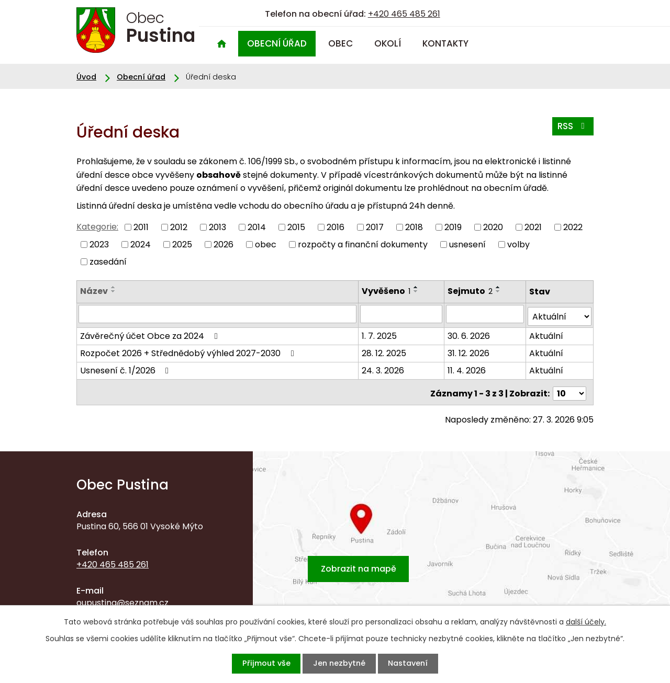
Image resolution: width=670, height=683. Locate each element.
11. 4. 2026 (467, 368)
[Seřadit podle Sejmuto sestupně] (499, 291)
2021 (533, 227)
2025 (182, 244)
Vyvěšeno (387, 291)
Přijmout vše (259, 663)
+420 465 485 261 (404, 14)
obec (265, 244)
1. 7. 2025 (380, 333)
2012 (178, 227)
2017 (375, 227)
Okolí (387, 43)
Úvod (221, 43)
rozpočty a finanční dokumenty (363, 244)
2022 (573, 227)
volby (518, 244)
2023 (99, 244)
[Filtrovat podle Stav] (559, 314)
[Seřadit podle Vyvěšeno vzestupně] (417, 287)
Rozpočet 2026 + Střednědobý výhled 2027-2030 (188, 351)
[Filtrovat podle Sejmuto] (485, 314)
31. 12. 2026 (469, 351)
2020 (493, 227)
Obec (340, 43)
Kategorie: (97, 227)
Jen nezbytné (338, 663)
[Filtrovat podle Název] (218, 314)
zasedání (108, 261)
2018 (414, 227)
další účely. (586, 621)
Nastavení (414, 663)
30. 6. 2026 (469, 333)
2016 (335, 227)
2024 (140, 244)
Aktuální (546, 333)
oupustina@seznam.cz (122, 597)
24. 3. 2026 (384, 368)
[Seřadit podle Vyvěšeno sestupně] (417, 291)
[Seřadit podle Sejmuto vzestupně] (499, 287)
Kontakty (445, 43)
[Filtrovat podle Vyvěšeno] (402, 314)
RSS (571, 128)
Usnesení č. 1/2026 (126, 368)
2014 (257, 227)
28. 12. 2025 (385, 351)
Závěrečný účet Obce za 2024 (150, 333)
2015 (296, 227)
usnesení (467, 244)
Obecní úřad (277, 43)
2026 (223, 244)
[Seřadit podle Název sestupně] (113, 291)
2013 (217, 227)
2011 (141, 227)
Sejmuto (470, 291)
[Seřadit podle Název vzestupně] (113, 287)
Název (94, 291)
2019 (453, 227)
